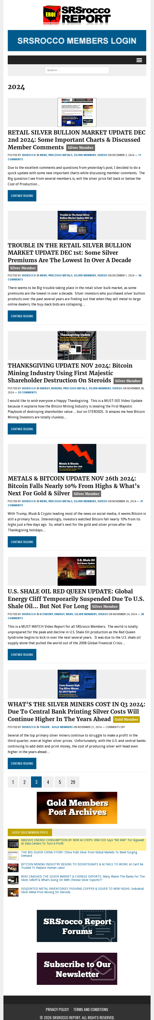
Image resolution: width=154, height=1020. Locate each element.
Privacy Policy (57, 1006)
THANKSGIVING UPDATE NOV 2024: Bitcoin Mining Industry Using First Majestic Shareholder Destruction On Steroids (70, 372)
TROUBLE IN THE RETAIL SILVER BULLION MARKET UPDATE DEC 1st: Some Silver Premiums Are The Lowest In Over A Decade (69, 252)
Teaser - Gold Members (56, 724)
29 (73, 779)
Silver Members (85, 154)
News (43, 154)
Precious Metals (60, 154)
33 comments (27, 391)
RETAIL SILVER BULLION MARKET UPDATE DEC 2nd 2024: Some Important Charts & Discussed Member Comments (76, 140)
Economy (46, 611)
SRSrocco (29, 154)
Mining (56, 386)
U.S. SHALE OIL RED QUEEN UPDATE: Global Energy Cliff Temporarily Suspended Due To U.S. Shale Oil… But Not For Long (76, 597)
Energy (45, 386)
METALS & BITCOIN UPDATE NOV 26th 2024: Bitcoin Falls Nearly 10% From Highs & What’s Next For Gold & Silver (74, 484)
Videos (102, 154)
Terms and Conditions (90, 1006)
